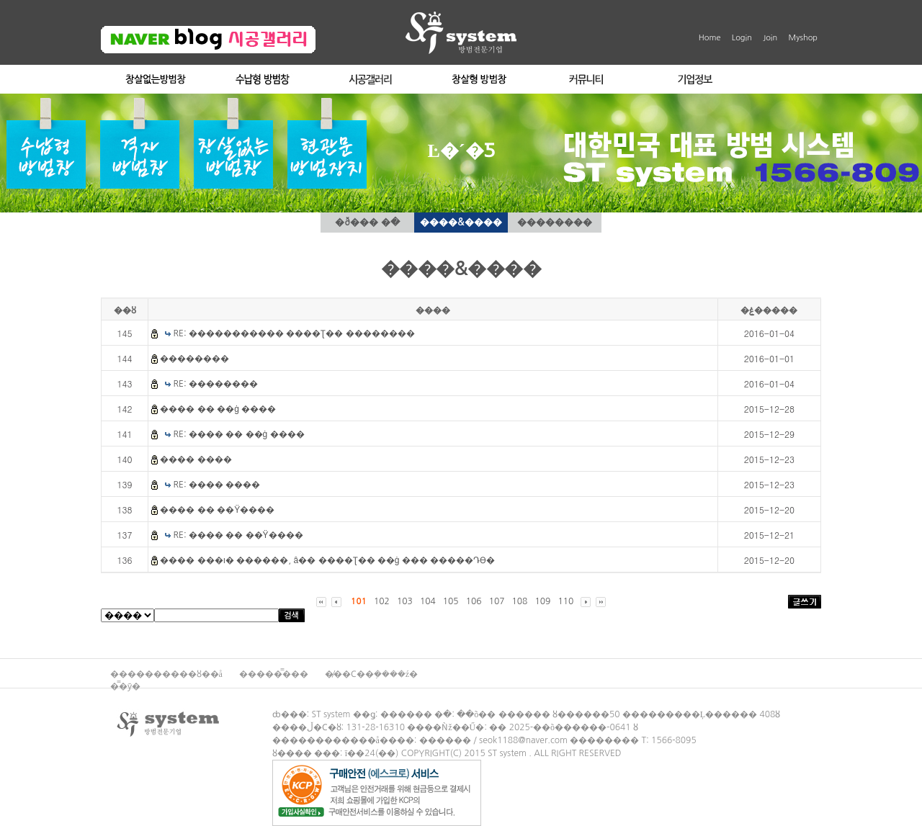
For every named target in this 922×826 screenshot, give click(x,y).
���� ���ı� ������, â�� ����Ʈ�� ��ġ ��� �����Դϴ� (327, 560)
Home (710, 38)
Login (742, 38)
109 (542, 601)
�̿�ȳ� (125, 686)
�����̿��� (274, 674)
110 (565, 601)
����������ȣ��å (167, 674)
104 (428, 601)
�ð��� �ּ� (367, 222)
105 (451, 601)
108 (520, 601)
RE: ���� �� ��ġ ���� (239, 434)
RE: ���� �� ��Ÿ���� (238, 535)
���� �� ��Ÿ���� (217, 510)
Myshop (803, 38)
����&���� (460, 222)
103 (405, 601)
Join (770, 38)
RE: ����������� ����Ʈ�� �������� (294, 333)
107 (497, 601)
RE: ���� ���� (217, 484)
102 (382, 601)
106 (474, 601)
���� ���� (195, 459)
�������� (554, 222)
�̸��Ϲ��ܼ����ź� (371, 674)
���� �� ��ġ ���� (218, 409)
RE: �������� (216, 384)
